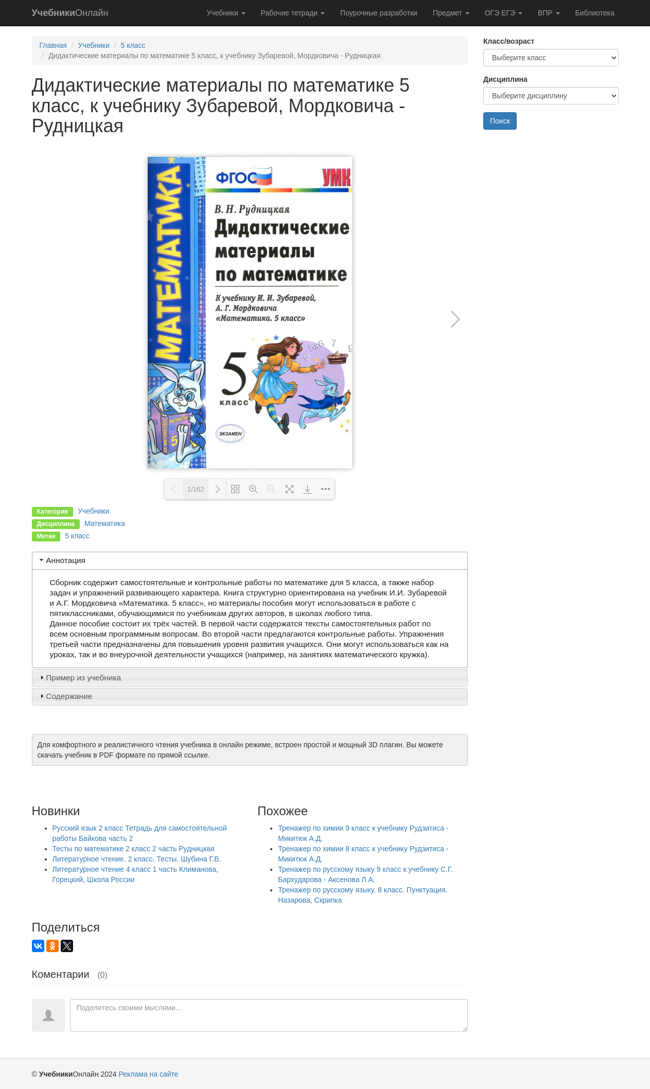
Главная (53, 45)
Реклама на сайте (149, 1074)
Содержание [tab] (65, 696)
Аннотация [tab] (61, 560)
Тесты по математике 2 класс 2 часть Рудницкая (133, 849)
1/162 (195, 489)
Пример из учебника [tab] (79, 677)
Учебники (225, 13)
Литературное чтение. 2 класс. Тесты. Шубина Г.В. (136, 859)
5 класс (132, 45)
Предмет (451, 13)
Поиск (500, 121)
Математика (104, 523)
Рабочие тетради (293, 13)
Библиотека (594, 13)
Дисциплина (505, 79)
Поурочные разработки (378, 13)
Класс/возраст (508, 41)
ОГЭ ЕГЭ (503, 13)
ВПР (549, 13)
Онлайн (70, 13)
